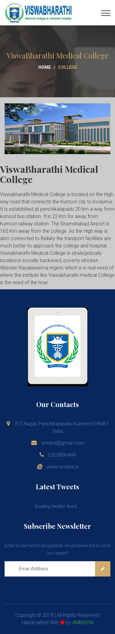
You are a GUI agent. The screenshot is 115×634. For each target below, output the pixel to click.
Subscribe (102, 569)
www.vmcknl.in (63, 467)
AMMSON (82, 622)
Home (44, 67)
